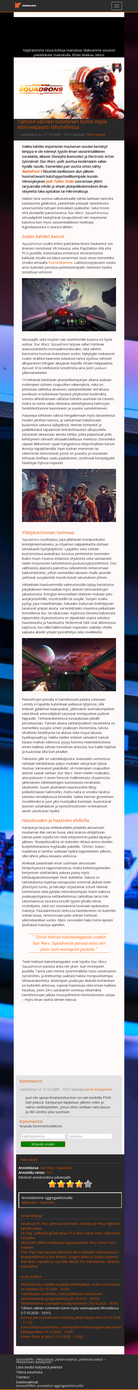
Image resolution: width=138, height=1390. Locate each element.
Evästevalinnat (27, 1382)
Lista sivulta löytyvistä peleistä (39, 1367)
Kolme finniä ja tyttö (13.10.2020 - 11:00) (52, 1336)
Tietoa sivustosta (29, 1372)
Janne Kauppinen (98, 1089)
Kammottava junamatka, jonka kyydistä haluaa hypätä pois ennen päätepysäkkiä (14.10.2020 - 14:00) (71, 1329)
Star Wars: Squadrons (56, 1168)
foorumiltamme (60, 262)
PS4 (49, 1172)
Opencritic (47, 1202)
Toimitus (23, 1377)
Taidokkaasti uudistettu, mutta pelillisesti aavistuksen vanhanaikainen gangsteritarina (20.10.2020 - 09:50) (61, 1296)
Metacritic (29, 1202)
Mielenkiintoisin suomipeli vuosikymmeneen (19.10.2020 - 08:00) (70, 1303)
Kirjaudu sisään (43, 1144)
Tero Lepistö (95, 134)
